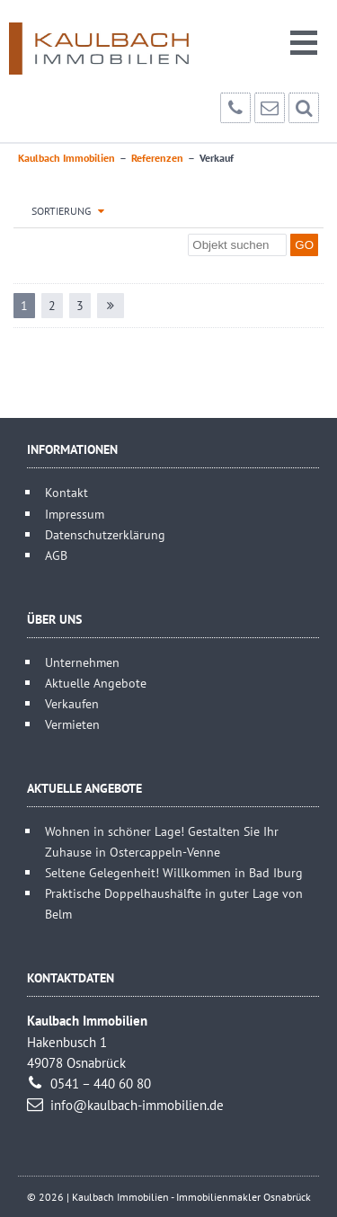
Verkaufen (72, 703)
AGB (56, 555)
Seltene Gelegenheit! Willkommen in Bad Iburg (174, 872)
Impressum (74, 513)
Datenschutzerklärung (105, 534)
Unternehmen (82, 662)
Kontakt (66, 492)
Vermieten (72, 724)
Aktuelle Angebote (95, 682)
